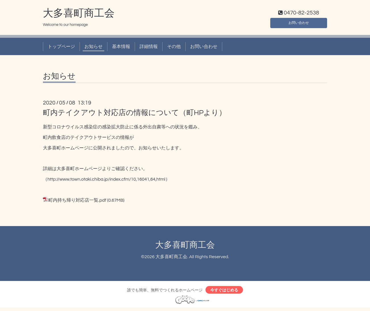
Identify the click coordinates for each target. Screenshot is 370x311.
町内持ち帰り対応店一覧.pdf (77, 201)
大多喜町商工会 (79, 14)
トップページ (61, 47)
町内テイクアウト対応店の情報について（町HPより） (134, 114)
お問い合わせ (298, 22)
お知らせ (93, 47)
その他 (174, 47)
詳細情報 (149, 47)
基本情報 (121, 47)
